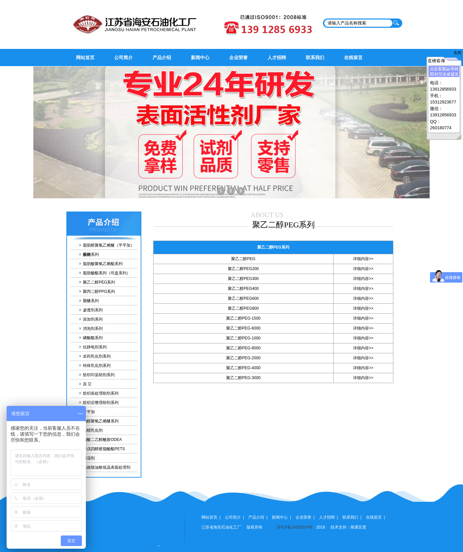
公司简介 (123, 57)
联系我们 (315, 57)
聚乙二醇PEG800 (243, 308)
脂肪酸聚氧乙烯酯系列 (103, 263)
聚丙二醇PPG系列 (99, 291)
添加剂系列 (93, 319)
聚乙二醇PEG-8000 (243, 348)
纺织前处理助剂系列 (101, 393)
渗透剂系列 (93, 310)
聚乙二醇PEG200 (243, 268)
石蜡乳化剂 (93, 430)
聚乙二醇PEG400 (243, 288)
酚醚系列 (91, 254)
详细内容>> (363, 258)
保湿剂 (89, 458)
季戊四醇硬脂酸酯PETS (104, 449)
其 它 (87, 384)
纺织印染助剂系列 (99, 375)
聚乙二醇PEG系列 (99, 282)
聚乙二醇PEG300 (243, 278)
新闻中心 (200, 57)
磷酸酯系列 (93, 337)
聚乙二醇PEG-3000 (243, 377)
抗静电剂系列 (95, 347)
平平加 (89, 412)
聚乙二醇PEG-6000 (243, 328)
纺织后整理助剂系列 (101, 402)
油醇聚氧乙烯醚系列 (101, 421)
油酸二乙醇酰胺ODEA (102, 439)
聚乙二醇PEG (243, 258)
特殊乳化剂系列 (97, 365)
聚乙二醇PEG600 (243, 298)
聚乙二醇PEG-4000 (243, 368)
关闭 (457, 53)
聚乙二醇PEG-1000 (243, 338)
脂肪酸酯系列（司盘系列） (106, 273)
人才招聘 (276, 57)
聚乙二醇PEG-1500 (243, 318)
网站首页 (85, 57)
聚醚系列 (91, 300)
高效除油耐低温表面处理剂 (106, 467)
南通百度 (358, 527)
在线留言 (353, 57)
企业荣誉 (238, 57)
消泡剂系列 (93, 328)
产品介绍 (162, 57)
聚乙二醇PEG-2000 (243, 358)
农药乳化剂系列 (97, 356)
